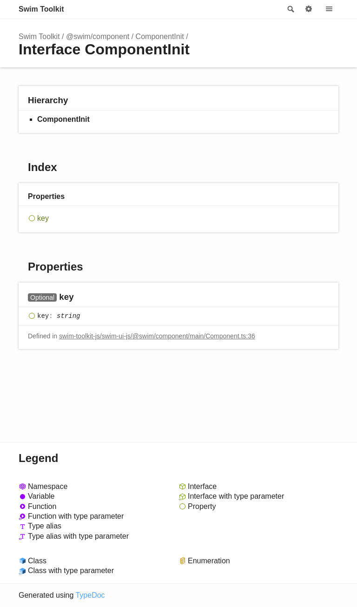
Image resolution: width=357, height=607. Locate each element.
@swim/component (97, 36)
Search (290, 9)
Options (308, 9)
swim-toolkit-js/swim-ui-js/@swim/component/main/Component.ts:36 (157, 336)
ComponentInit (160, 36)
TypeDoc (90, 595)
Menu (329, 9)
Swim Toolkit (41, 9)
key (43, 218)
